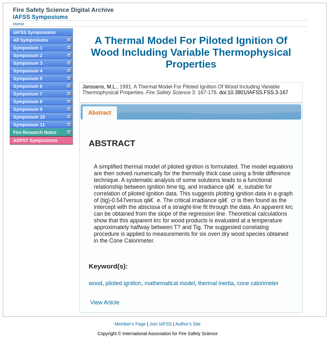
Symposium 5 (27, 78)
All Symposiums (30, 40)
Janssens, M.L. (99, 86)
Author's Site (188, 323)
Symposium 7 (27, 93)
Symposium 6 (27, 86)
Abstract (99, 113)
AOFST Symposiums (35, 140)
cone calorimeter (258, 283)
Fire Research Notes (34, 132)
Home (18, 23)
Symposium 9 (27, 109)
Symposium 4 (27, 70)
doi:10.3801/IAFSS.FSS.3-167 (253, 92)
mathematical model (169, 283)
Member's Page (130, 323)
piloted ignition (123, 283)
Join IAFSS (161, 323)
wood (95, 283)
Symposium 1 (27, 47)
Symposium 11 (29, 124)
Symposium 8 (27, 101)
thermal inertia (216, 283)
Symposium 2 (27, 55)
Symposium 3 (27, 63)
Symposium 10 (29, 117)
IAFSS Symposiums (34, 32)
